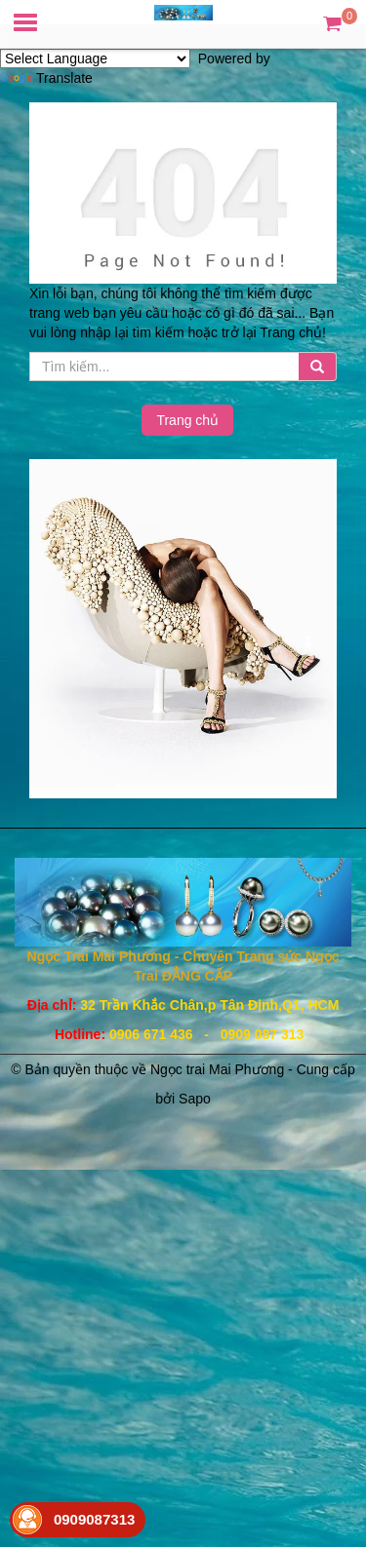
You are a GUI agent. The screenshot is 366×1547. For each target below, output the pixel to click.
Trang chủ (187, 420)
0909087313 (94, 1519)
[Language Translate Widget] (95, 58)
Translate (46, 78)
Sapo (195, 1098)
